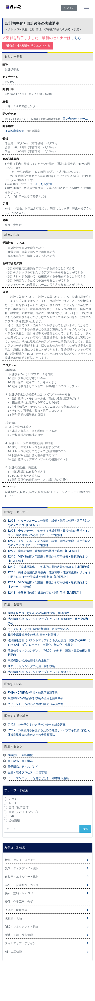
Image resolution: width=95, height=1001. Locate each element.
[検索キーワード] (42, 829)
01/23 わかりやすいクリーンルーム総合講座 (36, 724)
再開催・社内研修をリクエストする (27, 45)
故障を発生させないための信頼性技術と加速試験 (38, 613)
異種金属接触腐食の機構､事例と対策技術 (33, 634)
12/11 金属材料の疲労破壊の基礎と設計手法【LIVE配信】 (45, 592)
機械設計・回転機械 (20, 755)
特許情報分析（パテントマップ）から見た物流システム (42, 672)
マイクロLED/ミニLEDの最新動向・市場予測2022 (38, 629)
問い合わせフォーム (75, 118)
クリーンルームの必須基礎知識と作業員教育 (35, 704)
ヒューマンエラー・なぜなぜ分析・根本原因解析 (38, 778)
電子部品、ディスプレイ (23, 766)
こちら (76, 38)
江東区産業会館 (14, 130)
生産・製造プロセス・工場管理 (27, 772)
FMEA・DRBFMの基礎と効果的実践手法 (33, 692)
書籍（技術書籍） (20, 807)
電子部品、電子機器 (20, 761)
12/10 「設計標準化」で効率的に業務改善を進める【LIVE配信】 (49, 567)
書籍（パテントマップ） (24, 812)
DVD (11, 816)
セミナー (14, 803)
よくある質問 (43, 184)
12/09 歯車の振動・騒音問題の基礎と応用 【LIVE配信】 (44, 551)
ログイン (69, 7)
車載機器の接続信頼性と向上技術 (28, 660)
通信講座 (14, 820)
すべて (13, 799)
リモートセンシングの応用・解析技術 (31, 666)
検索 (85, 829)
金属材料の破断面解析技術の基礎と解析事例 (35, 698)
